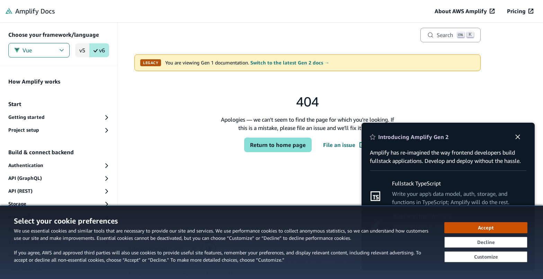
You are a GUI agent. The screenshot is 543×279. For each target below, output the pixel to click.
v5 (82, 50)
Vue (39, 50)
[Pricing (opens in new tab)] (520, 11)
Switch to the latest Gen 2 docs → (289, 63)
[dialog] (271, 242)
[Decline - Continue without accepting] (485, 242)
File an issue (344, 144)
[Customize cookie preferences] (485, 256)
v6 (99, 50)
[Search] (450, 35)
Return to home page (278, 144)
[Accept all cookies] (485, 227)
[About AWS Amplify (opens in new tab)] (464, 11)
